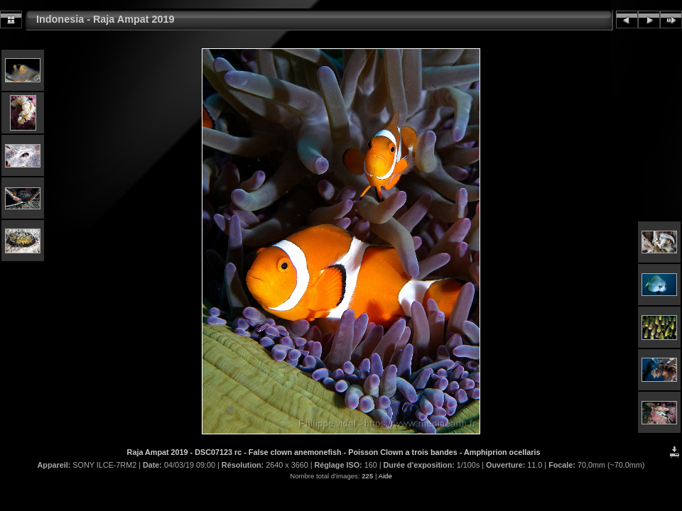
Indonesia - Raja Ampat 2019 (105, 19)
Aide (385, 476)
